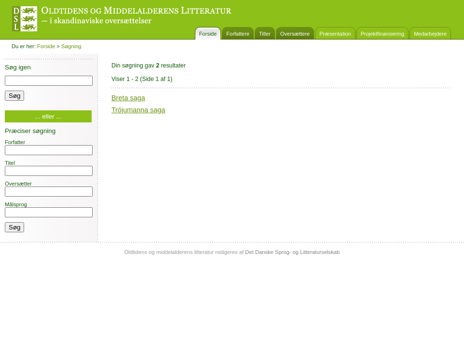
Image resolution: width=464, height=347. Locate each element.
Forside (208, 34)
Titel (49, 168)
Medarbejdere (430, 34)
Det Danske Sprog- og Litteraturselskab (292, 252)
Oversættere (295, 34)
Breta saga (128, 98)
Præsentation (335, 34)
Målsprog (49, 209)
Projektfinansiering (383, 34)
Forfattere (237, 34)
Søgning (71, 46)
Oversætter (49, 189)
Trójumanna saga (138, 110)
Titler (265, 34)
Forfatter (49, 147)
